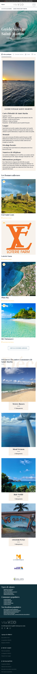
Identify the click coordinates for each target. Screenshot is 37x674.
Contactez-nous (18, 663)
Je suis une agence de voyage (7, 653)
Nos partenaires (27, 663)
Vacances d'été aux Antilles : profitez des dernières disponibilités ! (16, 587)
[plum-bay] (18, 282)
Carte (27, 54)
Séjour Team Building (8, 563)
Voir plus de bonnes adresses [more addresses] (18, 348)
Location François (7, 577)
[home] (18, 4)
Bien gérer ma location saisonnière (8, 642)
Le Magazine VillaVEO (6, 626)
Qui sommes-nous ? (5, 610)
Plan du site (4, 661)
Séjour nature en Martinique (9, 586)
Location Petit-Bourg (8, 573)
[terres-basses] (18, 389)
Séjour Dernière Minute (8, 566)
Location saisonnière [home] (6, 8)
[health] (34, 54)
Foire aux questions (5, 624)
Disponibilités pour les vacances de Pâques (12, 583)
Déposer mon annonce (6, 639)
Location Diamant (7, 572)
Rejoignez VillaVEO (5, 615)
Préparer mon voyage (6, 629)
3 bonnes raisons (18, 54)
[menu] (34, 4)
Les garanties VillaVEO (6, 613)
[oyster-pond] (18, 524)
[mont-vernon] (18, 434)
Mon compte (4, 655)
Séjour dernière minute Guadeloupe (11, 582)
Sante (34, 54)
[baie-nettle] (18, 479)
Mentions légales (25, 661)
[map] (27, 54)
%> (9, 595)
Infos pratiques (6, 54)
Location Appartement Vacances (10, 564)
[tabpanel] (18, 115)
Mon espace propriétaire (6, 644)
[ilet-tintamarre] (18, 323)
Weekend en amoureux (8, 562)
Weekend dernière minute (9, 567)
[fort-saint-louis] (18, 199)
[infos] (6, 54)
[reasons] (18, 54)
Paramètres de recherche (14, 661)
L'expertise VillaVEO (5, 637)
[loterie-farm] (18, 240)
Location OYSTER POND (8, 576)
